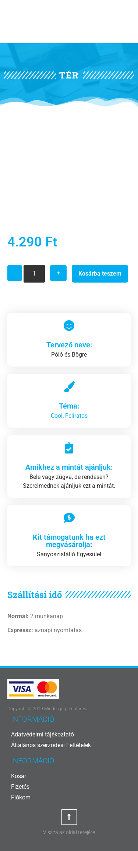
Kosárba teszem (99, 273)
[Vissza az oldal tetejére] (69, 817)
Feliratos (76, 415)
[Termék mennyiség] (34, 274)
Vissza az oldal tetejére (69, 832)
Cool (57, 415)
